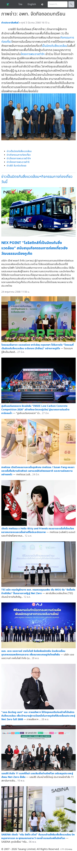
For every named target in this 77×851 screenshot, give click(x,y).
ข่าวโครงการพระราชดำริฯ (19, 158)
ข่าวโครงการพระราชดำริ (18, 162)
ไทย (20, 4)
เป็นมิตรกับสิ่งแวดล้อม (54, 46)
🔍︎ (71, 4)
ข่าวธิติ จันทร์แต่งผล (16, 165)
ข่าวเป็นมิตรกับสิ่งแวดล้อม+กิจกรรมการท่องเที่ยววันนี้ (36, 179)
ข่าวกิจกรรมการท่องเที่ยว (19, 155)
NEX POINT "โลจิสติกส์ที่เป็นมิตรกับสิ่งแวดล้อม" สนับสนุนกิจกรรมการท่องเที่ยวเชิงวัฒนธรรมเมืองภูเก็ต (34, 248)
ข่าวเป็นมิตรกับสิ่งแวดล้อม (19, 151)
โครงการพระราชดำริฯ (33, 54)
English (32, 4)
